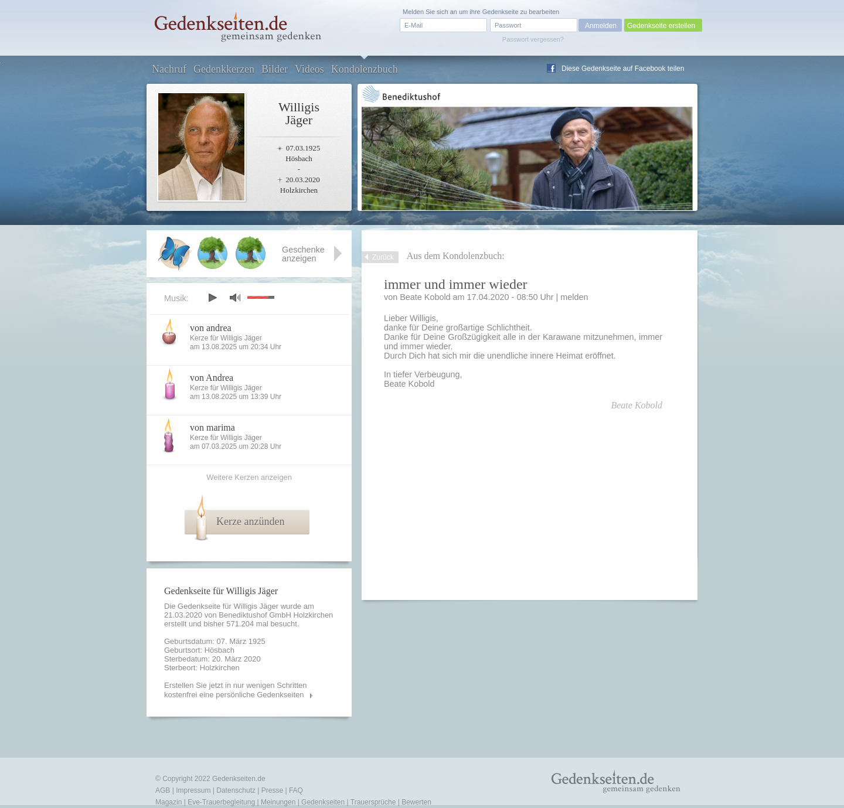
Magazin (168, 802)
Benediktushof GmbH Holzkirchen (276, 615)
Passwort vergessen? (533, 39)
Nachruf (169, 69)
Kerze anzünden (250, 521)
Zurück (383, 257)
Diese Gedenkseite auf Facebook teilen (622, 68)
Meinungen (278, 802)
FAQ (296, 790)
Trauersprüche (373, 802)
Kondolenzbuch (364, 69)
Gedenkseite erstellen (661, 26)
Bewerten (416, 802)
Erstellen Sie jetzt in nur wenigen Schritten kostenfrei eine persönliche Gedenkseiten (235, 690)
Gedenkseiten (323, 802)
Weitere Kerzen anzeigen (249, 477)
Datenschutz (236, 790)
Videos (309, 69)
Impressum (193, 790)
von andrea (211, 328)
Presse (272, 790)
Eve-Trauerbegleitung (221, 802)
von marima (212, 427)
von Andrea (211, 378)
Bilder (274, 69)
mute (235, 297)
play (212, 297)
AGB (162, 790)
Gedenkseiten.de (239, 779)
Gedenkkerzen (223, 69)
